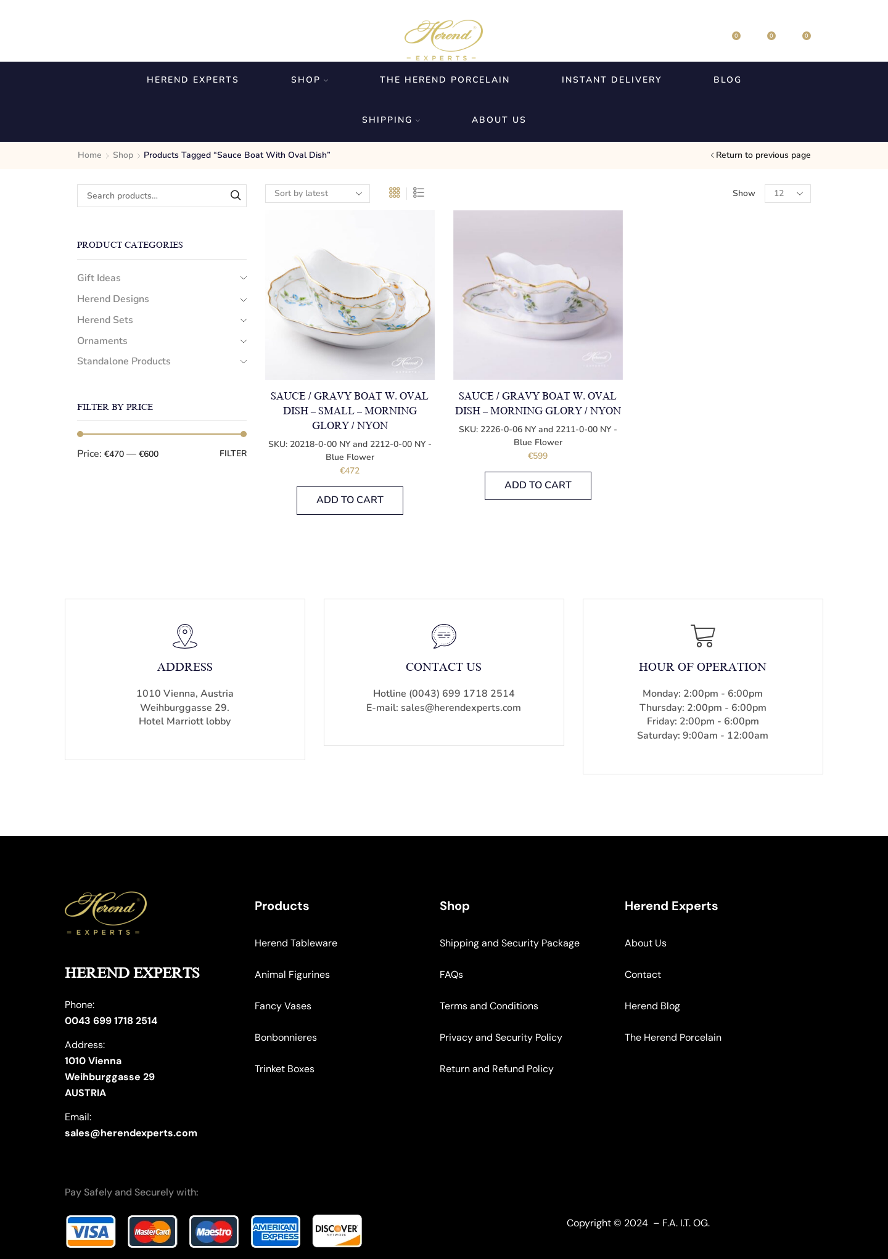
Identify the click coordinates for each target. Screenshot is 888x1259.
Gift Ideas (99, 278)
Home (90, 155)
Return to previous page (763, 155)
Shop (309, 80)
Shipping (391, 120)
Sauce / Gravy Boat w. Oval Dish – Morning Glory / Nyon (538, 404)
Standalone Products (124, 361)
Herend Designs (113, 299)
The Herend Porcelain (445, 80)
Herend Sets (105, 320)
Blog (727, 80)
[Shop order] (317, 193)
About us (499, 120)
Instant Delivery (612, 80)
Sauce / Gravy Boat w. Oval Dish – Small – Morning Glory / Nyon (350, 411)
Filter (233, 453)
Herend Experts (193, 80)
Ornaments (102, 341)
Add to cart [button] (350, 500)
